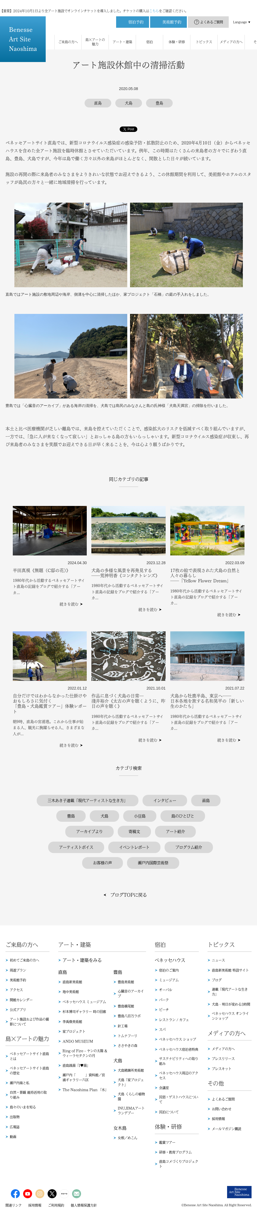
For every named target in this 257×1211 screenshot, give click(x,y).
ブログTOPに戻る (128, 895)
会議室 (164, 1087)
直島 (206, 800)
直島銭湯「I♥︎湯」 (76, 1065)
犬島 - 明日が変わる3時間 (231, 1004)
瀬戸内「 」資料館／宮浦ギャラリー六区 (84, 1077)
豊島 (71, 816)
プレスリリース (223, 1058)
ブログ (217, 980)
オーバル (165, 989)
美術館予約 (18, 980)
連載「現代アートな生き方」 (230, 992)
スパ (162, 1029)
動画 (13, 1136)
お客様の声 (102, 863)
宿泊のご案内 (169, 970)
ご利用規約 (56, 1205)
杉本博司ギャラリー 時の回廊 (84, 1011)
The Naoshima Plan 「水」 (85, 1089)
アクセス (16, 989)
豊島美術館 (126, 982)
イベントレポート (134, 847)
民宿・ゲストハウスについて (178, 1099)
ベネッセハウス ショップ (177, 1039)
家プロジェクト (74, 1031)
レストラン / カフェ (174, 1019)
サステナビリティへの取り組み (178, 1061)
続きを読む (69, 604)
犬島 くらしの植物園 (131, 1096)
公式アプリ (18, 1009)
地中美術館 (71, 991)
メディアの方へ (223, 1049)
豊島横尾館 (126, 1006)
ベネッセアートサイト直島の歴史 (29, 1071)
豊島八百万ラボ (129, 1016)
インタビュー (164, 800)
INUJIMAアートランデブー (131, 1111)
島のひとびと (182, 816)
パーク (164, 1000)
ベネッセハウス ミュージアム (84, 1001)
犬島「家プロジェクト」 (131, 1082)
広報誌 (15, 1127)
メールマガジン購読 (226, 1128)
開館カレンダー (21, 1000)
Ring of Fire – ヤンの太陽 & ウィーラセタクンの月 (85, 1053)
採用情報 (218, 1118)
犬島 (104, 816)
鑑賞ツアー (167, 1142)
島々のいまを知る (23, 1107)
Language (240, 16)
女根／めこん (127, 1137)
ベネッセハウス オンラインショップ (230, 1016)
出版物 (15, 1117)
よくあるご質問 (211, 16)
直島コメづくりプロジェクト (178, 1164)
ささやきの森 (127, 1045)
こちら (154, 5)
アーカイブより (89, 831)
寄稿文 (134, 831)
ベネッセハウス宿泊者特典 (178, 1049)
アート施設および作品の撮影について (29, 1022)
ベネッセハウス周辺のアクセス (178, 1075)
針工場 (123, 1026)
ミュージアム (169, 980)
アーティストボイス (76, 847)
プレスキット (221, 1068)
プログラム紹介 (188, 847)
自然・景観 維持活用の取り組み (28, 1095)
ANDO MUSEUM (78, 1041)
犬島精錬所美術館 (131, 1070)
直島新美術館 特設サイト (230, 970)
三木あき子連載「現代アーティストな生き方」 (88, 800)
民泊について (169, 1112)
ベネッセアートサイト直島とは (29, 1056)
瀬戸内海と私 (19, 1083)
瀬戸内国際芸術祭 (153, 863)
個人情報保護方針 (84, 1205)
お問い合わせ (221, 1109)
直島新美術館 (72, 982)
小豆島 (139, 816)
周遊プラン (18, 970)
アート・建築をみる (82, 960)
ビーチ (164, 1009)
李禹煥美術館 (72, 1021)
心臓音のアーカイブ (131, 994)
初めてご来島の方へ (24, 960)
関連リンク (13, 1205)
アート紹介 (175, 831)
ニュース (218, 960)
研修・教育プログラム (175, 1152)
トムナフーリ (127, 1035)
